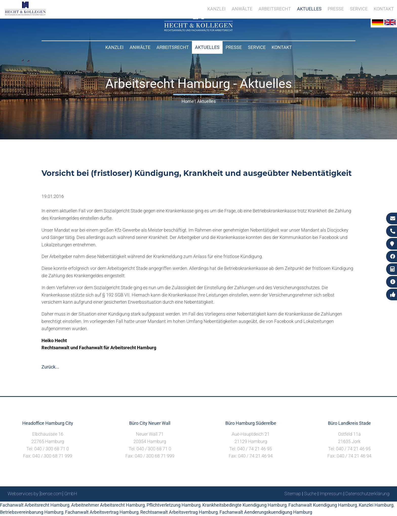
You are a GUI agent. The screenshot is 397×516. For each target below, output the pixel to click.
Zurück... (50, 367)
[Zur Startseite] (198, 29)
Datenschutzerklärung (367, 493)
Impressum (331, 493)
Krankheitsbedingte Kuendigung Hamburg (244, 505)
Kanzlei (114, 47)
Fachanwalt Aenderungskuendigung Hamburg (266, 512)
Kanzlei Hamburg (376, 505)
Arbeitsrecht (172, 47)
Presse (234, 47)
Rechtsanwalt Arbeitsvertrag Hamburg (179, 512)
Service (257, 47)
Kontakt (282, 47)
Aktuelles (207, 47)
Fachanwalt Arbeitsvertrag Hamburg (101, 512)
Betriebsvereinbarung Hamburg (31, 512)
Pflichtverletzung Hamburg (174, 505)
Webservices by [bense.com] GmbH (42, 493)
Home (188, 101)
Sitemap (292, 493)
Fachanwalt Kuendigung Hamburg (322, 505)
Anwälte (140, 47)
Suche (310, 493)
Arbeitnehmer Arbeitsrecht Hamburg (108, 505)
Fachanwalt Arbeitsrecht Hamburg (34, 505)
